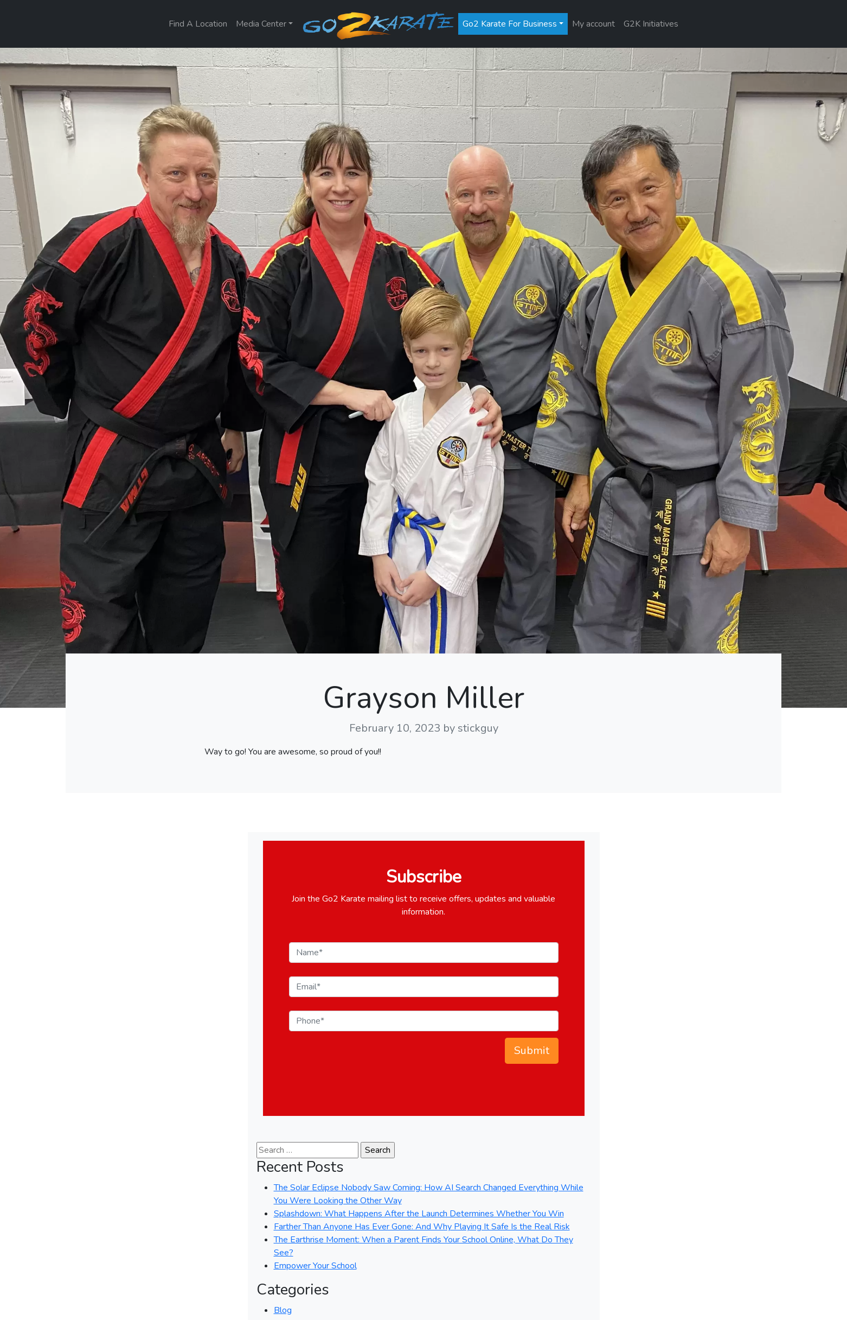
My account (593, 24)
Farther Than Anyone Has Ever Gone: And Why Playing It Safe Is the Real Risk (422, 1227)
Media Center (261, 24)
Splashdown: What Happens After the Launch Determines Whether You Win (419, 1214)
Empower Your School (315, 1266)
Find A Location (198, 24)
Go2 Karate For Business (510, 24)
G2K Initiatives (651, 24)
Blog (283, 1310)
